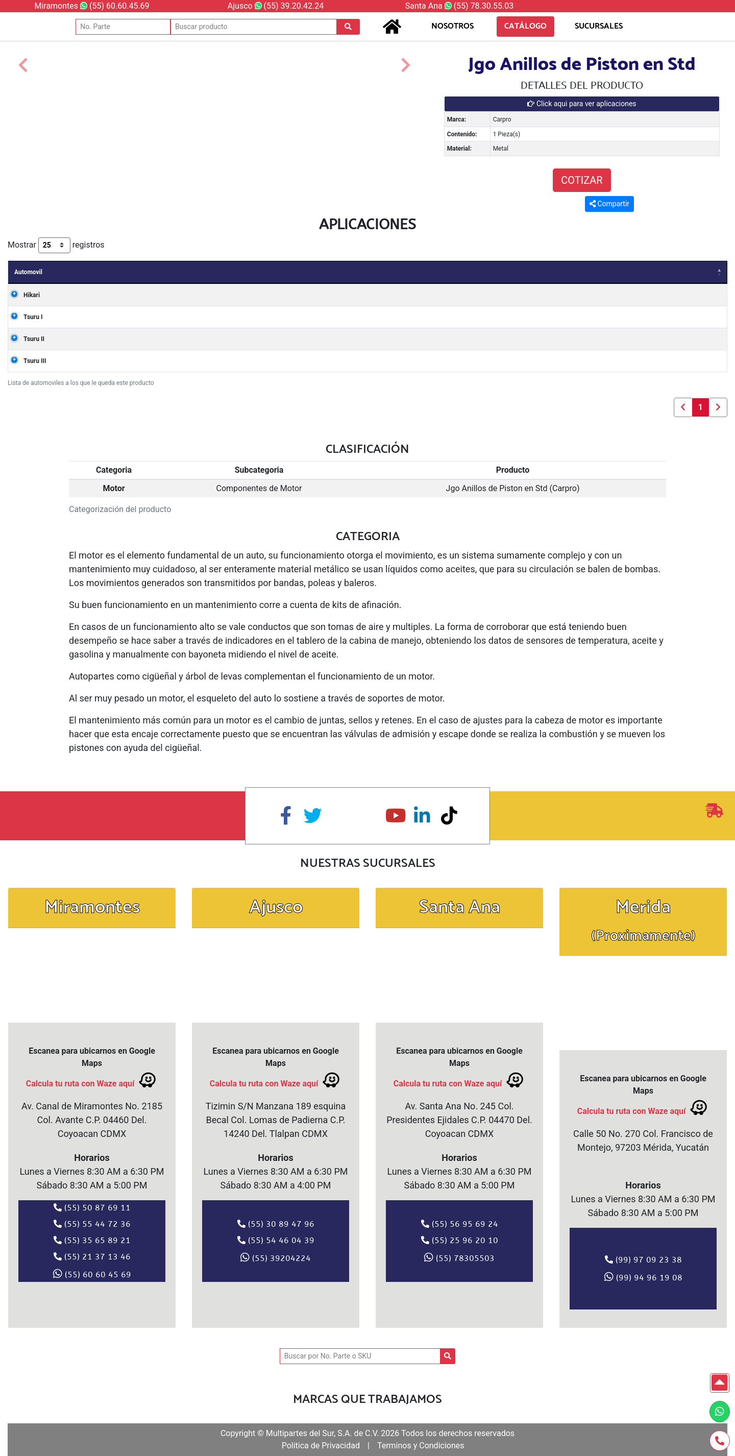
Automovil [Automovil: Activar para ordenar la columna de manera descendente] (28, 272)
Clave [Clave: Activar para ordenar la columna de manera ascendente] (446, 272)
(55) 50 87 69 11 (92, 1207)
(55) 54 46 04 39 (275, 1240)
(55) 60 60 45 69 (92, 1274)
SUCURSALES (599, 26)
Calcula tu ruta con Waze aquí (92, 1080)
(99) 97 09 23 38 (643, 1259)
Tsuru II (24, 339)
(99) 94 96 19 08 (643, 1277)
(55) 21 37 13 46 (92, 1256)
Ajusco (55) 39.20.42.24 (276, 6)
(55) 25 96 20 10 (459, 1240)
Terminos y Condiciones (420, 1445)
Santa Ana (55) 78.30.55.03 (459, 6)
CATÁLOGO (525, 26)
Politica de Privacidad (321, 1445)
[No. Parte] (123, 27)
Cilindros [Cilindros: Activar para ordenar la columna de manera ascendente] (579, 272)
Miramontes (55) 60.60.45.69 (91, 6)
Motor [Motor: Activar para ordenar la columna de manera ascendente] (388, 272)
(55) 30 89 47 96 (275, 1224)
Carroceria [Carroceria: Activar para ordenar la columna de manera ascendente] (236, 272)
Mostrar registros (56, 245)
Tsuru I (23, 317)
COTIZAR (581, 180)
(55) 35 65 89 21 (92, 1240)
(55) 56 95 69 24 (459, 1224)
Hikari (22, 295)
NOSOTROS (452, 26)
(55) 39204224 (275, 1257)
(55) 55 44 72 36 (92, 1224)
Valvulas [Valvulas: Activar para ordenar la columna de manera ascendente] (507, 272)
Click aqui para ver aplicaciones (581, 104)
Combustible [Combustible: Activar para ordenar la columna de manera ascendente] (658, 272)
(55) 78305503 (459, 1257)
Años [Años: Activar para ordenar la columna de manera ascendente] (101, 272)
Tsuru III (25, 361)
